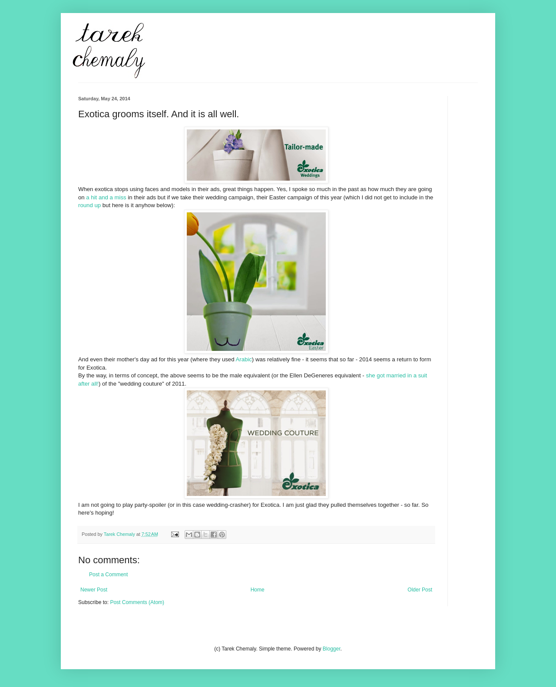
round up (89, 205)
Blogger (332, 649)
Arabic (243, 359)
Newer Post (93, 590)
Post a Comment (108, 574)
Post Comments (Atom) (137, 602)
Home (258, 590)
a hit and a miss (106, 197)
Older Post (419, 590)
